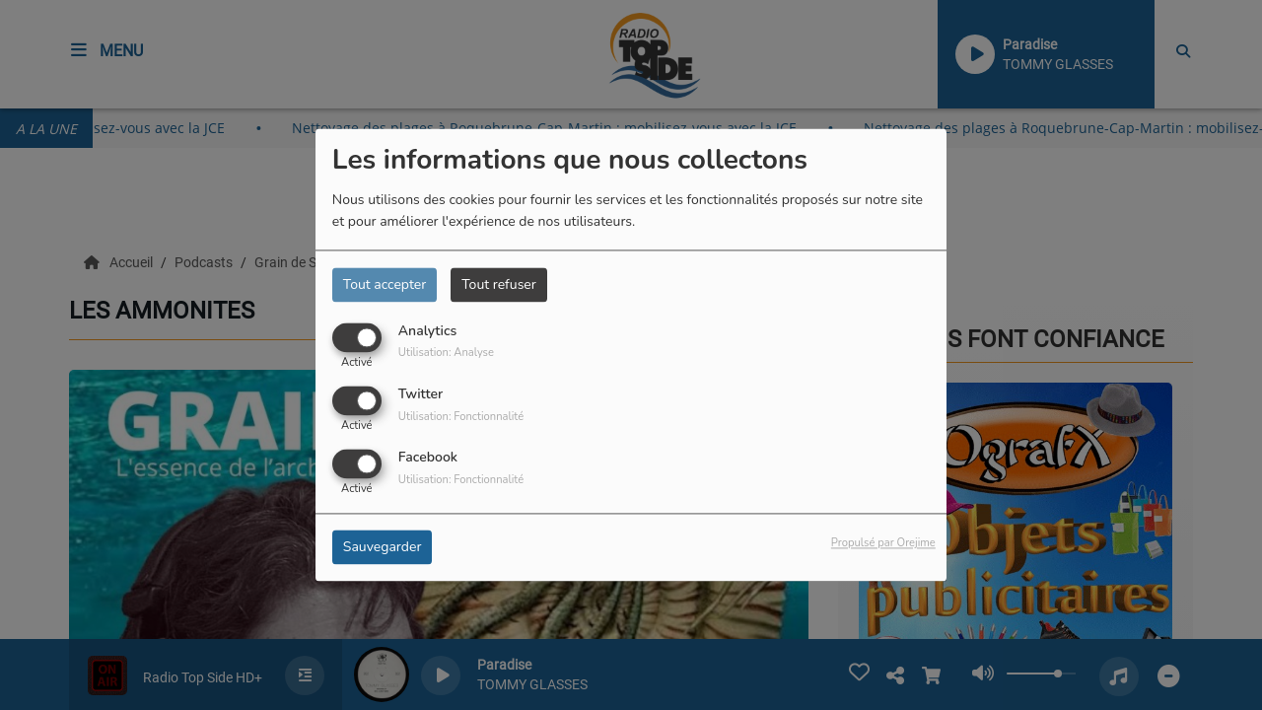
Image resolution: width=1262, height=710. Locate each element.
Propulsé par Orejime (883, 543)
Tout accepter (384, 284)
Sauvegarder (382, 547)
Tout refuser (498, 284)
